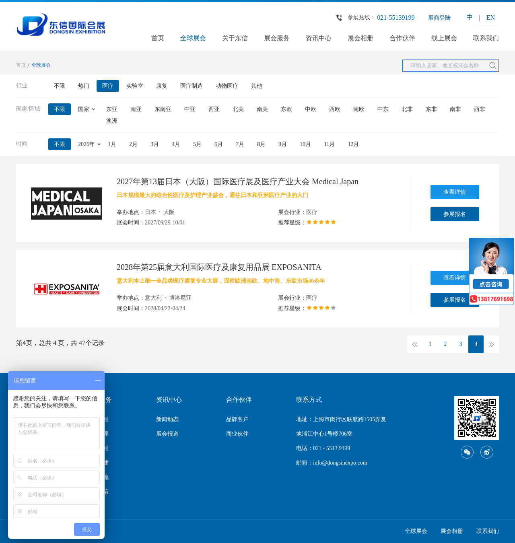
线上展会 (444, 38)
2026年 (86, 144)
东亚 (111, 109)
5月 (197, 144)
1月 (112, 144)
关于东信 (235, 38)
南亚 (136, 109)
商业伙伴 (237, 434)
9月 (282, 144)
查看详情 (454, 192)
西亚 (214, 109)
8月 (261, 144)
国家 (83, 109)
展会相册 (360, 38)
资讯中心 (319, 38)
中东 (383, 109)
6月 (218, 144)
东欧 (286, 109)
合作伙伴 (402, 38)
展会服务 (277, 38)
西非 (479, 109)
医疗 (107, 86)
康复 (161, 86)
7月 (240, 144)
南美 (262, 109)
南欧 (359, 109)
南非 (455, 109)
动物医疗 (227, 86)
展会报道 (167, 434)
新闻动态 (167, 419)
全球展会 (193, 38)
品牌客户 (237, 419)
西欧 (334, 109)
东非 (431, 109)
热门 (83, 86)
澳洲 (111, 121)
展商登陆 (439, 18)
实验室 (134, 86)
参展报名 (454, 214)
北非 (407, 109)
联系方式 (309, 399)
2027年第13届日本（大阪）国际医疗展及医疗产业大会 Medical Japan (237, 181)
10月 (305, 144)
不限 (59, 86)
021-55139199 (395, 17)
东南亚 (162, 109)
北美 (238, 109)
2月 (133, 144)
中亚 (190, 109)
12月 (353, 144)
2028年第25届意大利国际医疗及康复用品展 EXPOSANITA (219, 267)
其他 (256, 86)
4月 (176, 144)
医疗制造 (191, 86)
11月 (329, 144)
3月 (154, 144)
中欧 (310, 109)
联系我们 (486, 38)
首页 (157, 38)
